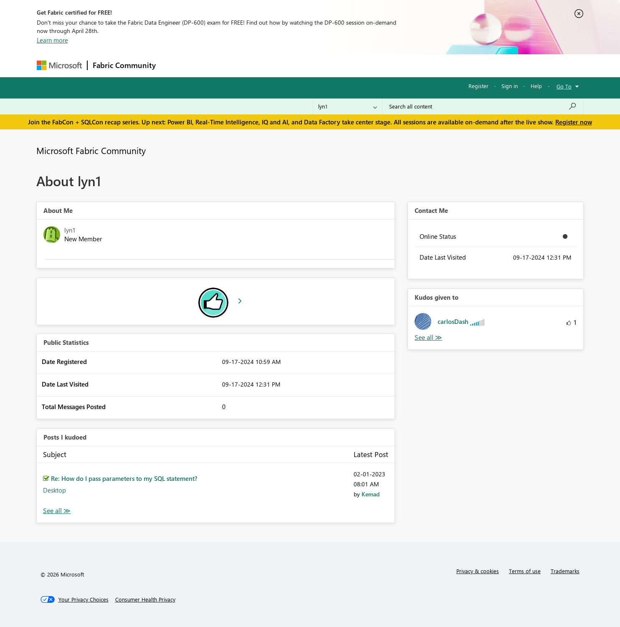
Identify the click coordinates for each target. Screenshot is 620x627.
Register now (573, 122)
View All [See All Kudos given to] (428, 337)
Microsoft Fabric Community (91, 150)
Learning (352, 65)
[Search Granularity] (347, 106)
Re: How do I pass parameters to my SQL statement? (124, 478)
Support (387, 65)
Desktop (54, 490)
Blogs (320, 65)
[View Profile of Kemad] (371, 494)
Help (536, 85)
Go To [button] (564, 86)
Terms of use (525, 570)
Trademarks (565, 570)
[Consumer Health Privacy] (145, 599)
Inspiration (211, 65)
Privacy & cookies (477, 570)
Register (478, 85)
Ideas (245, 65)
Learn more (52, 40)
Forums (175, 65)
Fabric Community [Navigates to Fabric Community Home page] (124, 65)
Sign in (509, 85)
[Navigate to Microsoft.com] (59, 65)
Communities (283, 65)
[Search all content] (483, 106)
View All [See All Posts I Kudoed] (57, 511)
